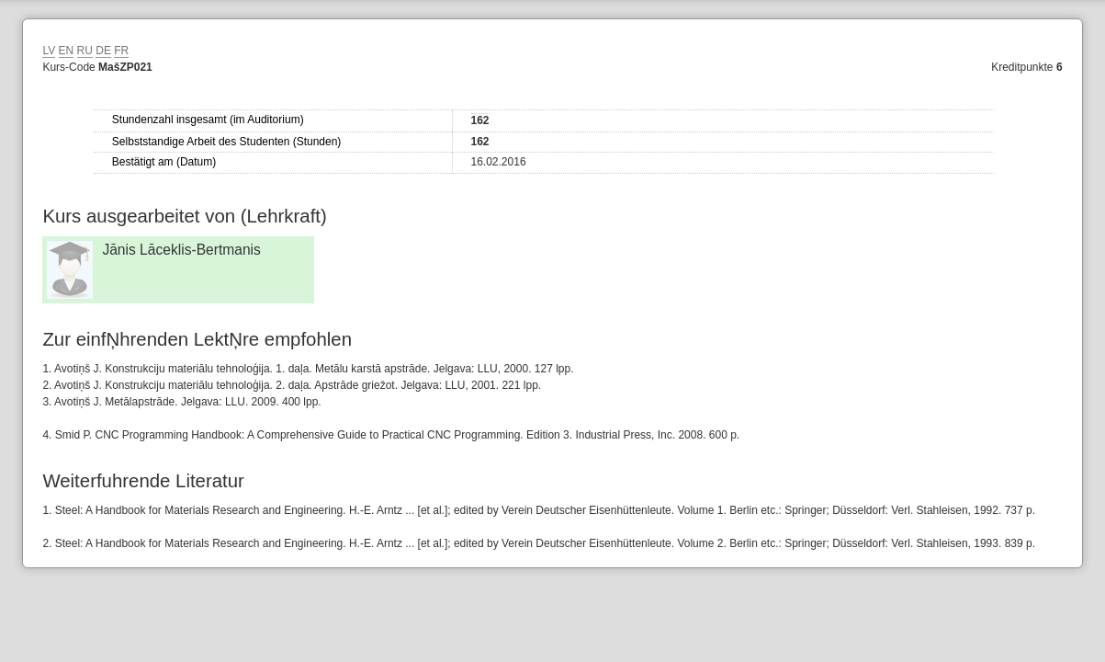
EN (66, 50)
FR (121, 50)
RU (85, 50)
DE (103, 50)
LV (48, 50)
